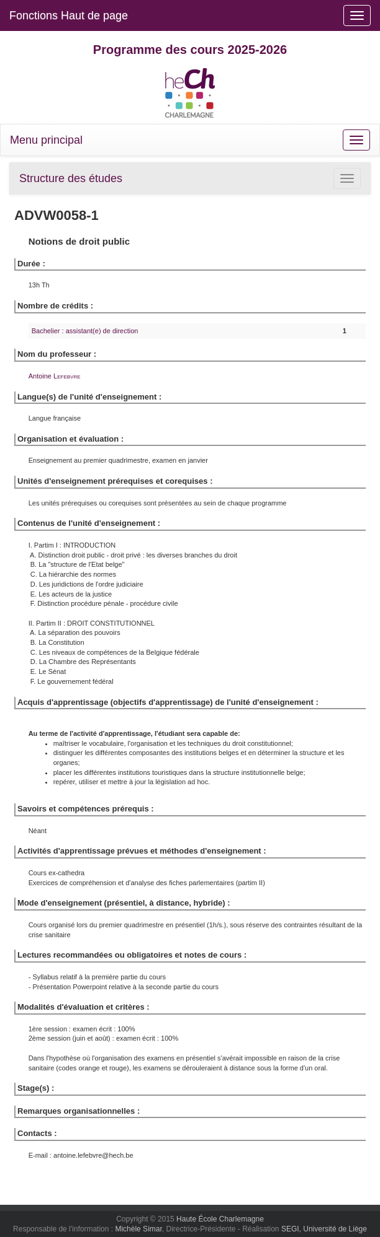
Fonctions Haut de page (68, 15)
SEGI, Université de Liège (324, 1229)
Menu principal (46, 140)
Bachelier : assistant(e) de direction (85, 330)
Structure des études (70, 178)
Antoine (55, 376)
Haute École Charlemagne (220, 1219)
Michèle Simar (138, 1229)
